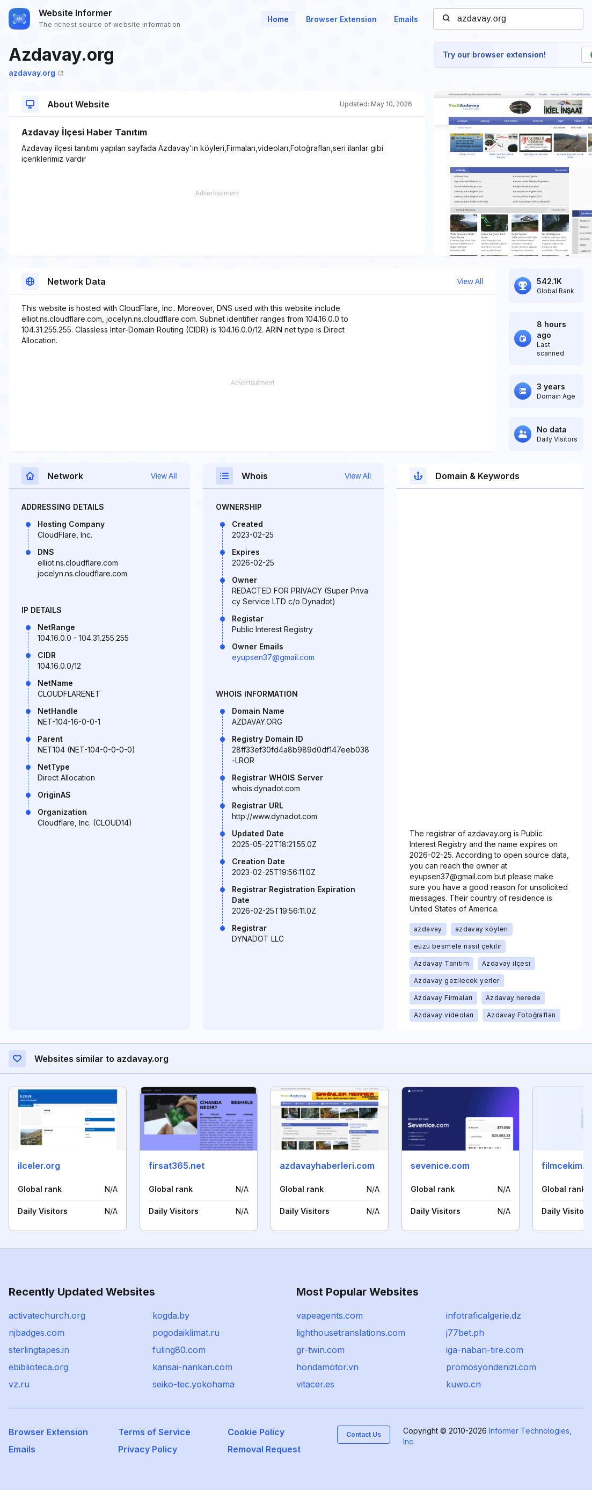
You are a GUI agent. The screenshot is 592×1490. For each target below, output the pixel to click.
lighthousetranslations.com (350, 1332)
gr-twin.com (320, 1349)
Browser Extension (341, 19)
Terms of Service (154, 1432)
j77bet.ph (465, 1332)
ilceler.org (39, 1165)
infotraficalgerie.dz (483, 1315)
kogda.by (170, 1315)
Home (278, 19)
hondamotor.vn (327, 1367)
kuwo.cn (463, 1384)
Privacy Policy (147, 1449)
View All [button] (470, 281)
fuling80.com (179, 1349)
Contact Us (363, 1434)
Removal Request (264, 1449)
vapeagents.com (329, 1315)
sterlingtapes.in (39, 1349)
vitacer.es (315, 1384)
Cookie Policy (256, 1432)
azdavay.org (36, 72)
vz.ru (19, 1384)
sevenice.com (440, 1165)
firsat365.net (176, 1165)
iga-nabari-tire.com (484, 1349)
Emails (406, 19)
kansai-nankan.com (192, 1367)
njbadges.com (36, 1332)
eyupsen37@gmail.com (273, 657)
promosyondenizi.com (491, 1367)
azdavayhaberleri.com (327, 1165)
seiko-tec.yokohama (193, 1384)
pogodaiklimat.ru (186, 1332)
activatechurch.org (47, 1315)
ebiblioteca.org (38, 1367)
